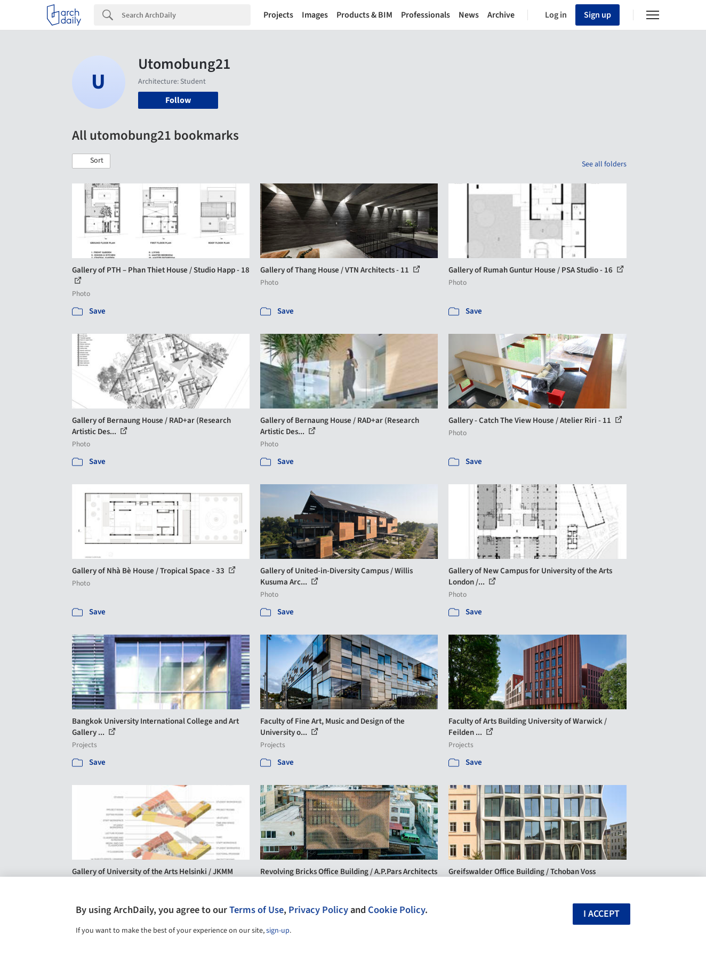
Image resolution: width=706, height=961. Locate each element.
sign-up (278, 930)
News (469, 15)
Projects (278, 15)
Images (315, 15)
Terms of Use (256, 910)
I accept (601, 913)
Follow (178, 100)
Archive (501, 15)
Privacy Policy (318, 910)
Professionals (425, 15)
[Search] (186, 15)
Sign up (597, 15)
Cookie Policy (396, 910)
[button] (91, 161)
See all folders (604, 164)
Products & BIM (364, 15)
